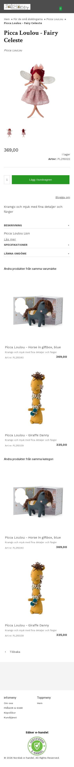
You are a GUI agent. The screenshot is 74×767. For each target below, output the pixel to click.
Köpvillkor (10, 712)
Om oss (8, 703)
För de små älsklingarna (28, 19)
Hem (7, 19)
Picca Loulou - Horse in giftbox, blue (33, 347)
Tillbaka (12, 651)
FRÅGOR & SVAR (13, 708)
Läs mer (10, 239)
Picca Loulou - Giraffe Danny (27, 435)
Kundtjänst (10, 717)
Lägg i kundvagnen (40, 179)
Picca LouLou (55, 19)
